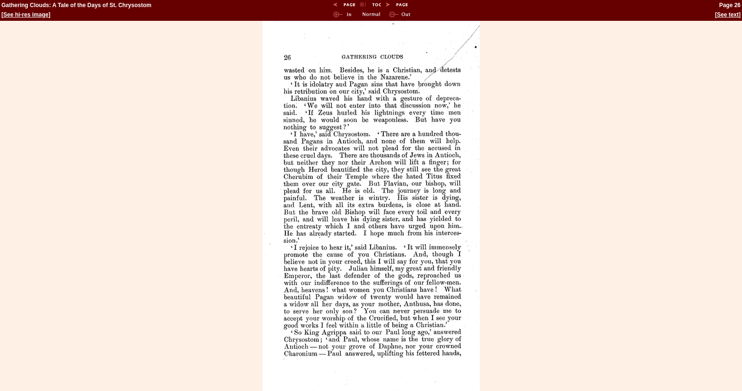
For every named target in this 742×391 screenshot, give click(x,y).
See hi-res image (25, 14)
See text (728, 14)
